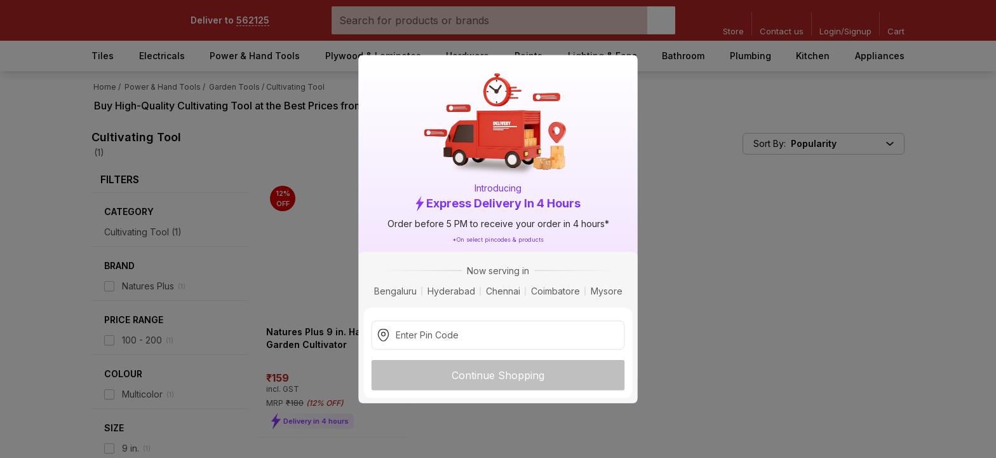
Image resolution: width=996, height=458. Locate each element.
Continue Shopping (498, 374)
